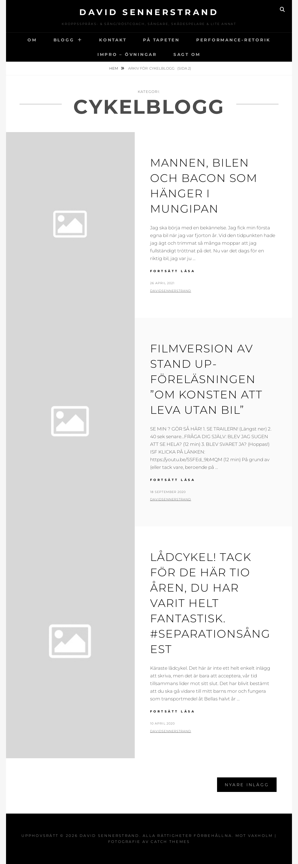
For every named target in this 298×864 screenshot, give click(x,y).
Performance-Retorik (233, 39)
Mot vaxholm (254, 835)
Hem (114, 68)
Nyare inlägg (247, 784)
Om (32, 39)
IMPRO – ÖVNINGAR (127, 54)
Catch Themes (170, 841)
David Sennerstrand (149, 12)
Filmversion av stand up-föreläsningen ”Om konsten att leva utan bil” (206, 379)
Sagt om (187, 54)
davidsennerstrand (170, 291)
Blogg (64, 39)
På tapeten (161, 39)
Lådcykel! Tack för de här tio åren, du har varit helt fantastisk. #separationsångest (210, 603)
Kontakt (112, 39)
